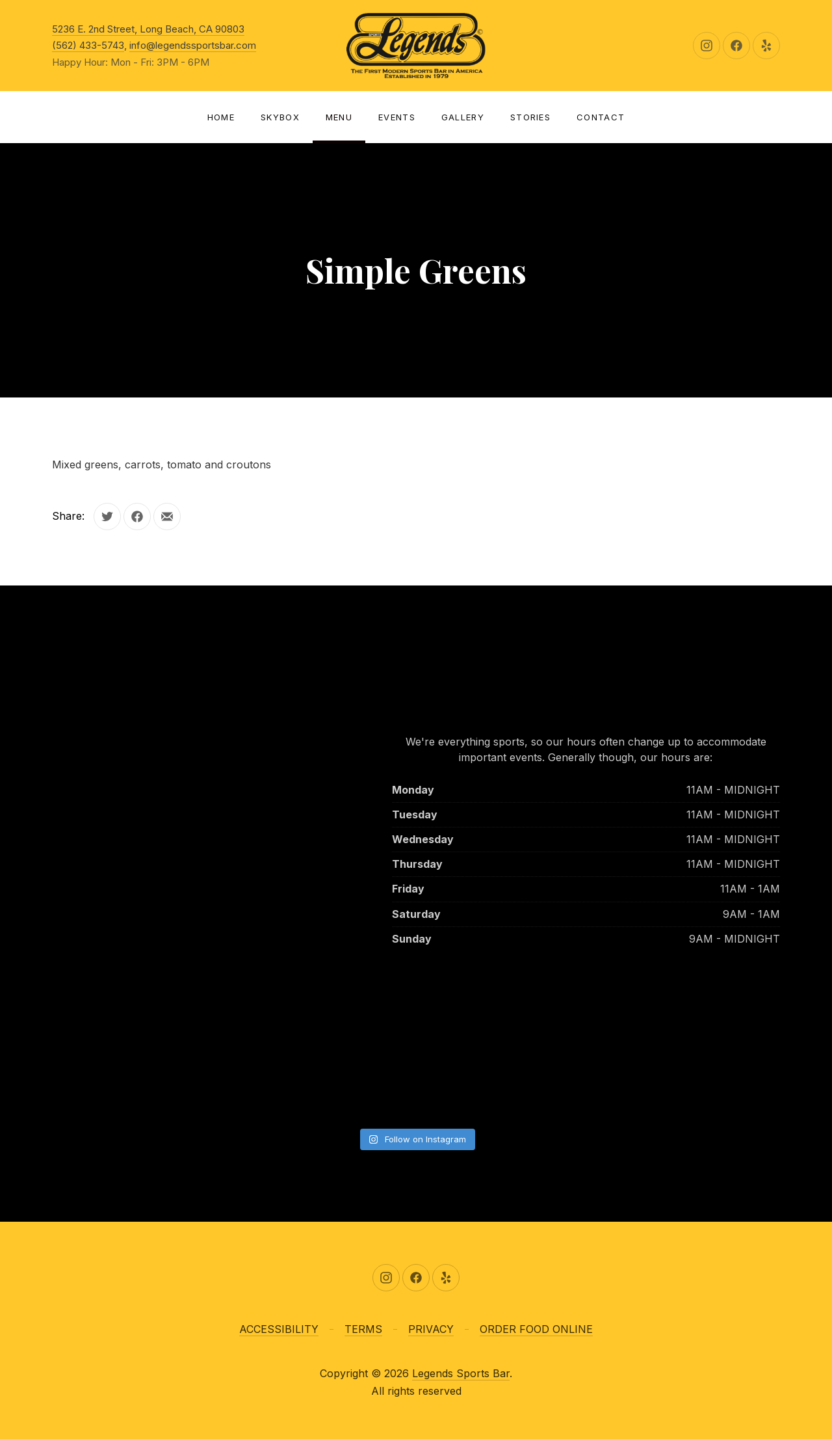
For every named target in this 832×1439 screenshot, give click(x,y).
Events (396, 117)
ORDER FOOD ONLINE (536, 1329)
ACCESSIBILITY (278, 1329)
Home (221, 117)
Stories (530, 117)
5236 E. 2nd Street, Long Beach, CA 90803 (148, 29)
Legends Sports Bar (461, 1373)
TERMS (363, 1329)
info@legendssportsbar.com (192, 45)
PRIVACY (431, 1329)
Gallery (462, 117)
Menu (339, 117)
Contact (601, 117)
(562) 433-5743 (88, 45)
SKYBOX (280, 117)
